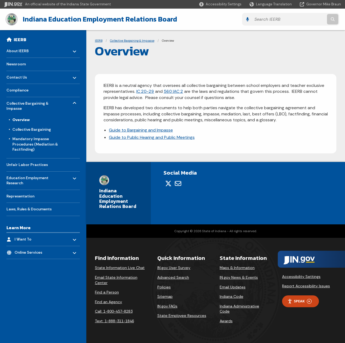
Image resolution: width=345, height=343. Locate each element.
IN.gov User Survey (173, 267)
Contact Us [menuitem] (22, 75)
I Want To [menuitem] (30, 237)
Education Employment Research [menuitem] (27, 178)
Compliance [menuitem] (17, 89)
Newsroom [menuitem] (16, 63)
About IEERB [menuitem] (22, 49)
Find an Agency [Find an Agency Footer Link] (108, 301)
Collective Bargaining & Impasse (132, 40)
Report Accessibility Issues (306, 285)
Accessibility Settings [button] (301, 276)
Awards (226, 320)
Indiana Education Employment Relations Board (98, 19)
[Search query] (300, 19)
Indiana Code (231, 296)
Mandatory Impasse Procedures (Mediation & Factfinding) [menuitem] (35, 143)
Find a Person (107, 292)
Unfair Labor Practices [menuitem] (27, 164)
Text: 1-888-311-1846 (114, 320)
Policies (164, 286)
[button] (220, 4)
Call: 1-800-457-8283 (114, 311)
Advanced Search (173, 277)
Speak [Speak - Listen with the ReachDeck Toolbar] (299, 300)
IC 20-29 (145, 91)
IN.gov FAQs (167, 305)
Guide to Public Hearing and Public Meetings (152, 137)
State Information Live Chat (120, 267)
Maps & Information (237, 267)
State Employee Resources (181, 315)
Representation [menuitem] (20, 195)
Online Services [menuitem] (30, 250)
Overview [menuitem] (21, 119)
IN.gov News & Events (239, 277)
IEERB (20, 39)
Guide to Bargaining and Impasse (141, 130)
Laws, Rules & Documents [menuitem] (29, 208)
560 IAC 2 (173, 91)
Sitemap (165, 296)
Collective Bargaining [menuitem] (31, 129)
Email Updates (233, 286)
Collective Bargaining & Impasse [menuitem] (27, 104)
